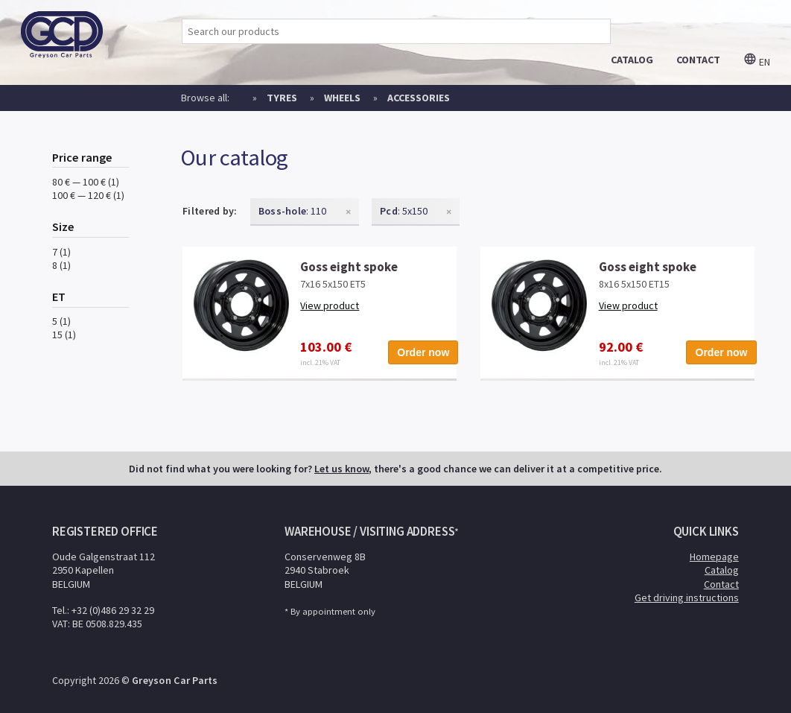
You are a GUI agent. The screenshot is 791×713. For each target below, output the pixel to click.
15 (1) (64, 334)
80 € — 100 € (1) (85, 181)
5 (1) (61, 321)
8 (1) (61, 265)
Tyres (282, 97)
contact (698, 59)
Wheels (342, 97)
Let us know (341, 468)
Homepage (714, 556)
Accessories (418, 97)
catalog (632, 59)
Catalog (722, 570)
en (756, 62)
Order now (423, 352)
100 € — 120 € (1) (88, 195)
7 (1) (61, 252)
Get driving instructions (687, 597)
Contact (721, 584)
